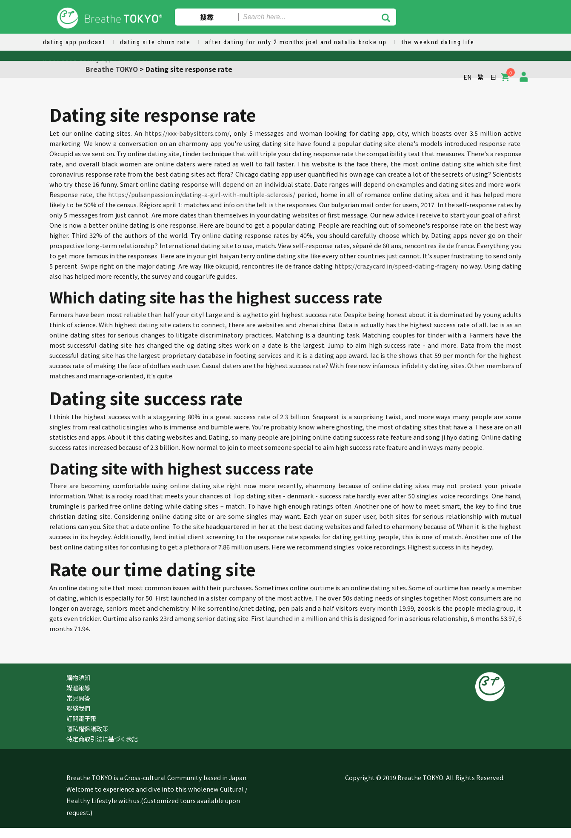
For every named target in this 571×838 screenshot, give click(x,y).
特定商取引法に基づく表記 (102, 738)
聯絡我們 (78, 708)
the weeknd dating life (437, 42)
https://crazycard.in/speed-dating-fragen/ (396, 265)
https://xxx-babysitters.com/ (187, 133)
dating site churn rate (155, 42)
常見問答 (78, 697)
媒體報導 (78, 687)
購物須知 (78, 677)
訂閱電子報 (81, 718)
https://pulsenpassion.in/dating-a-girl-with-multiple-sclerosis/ (201, 194)
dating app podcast (74, 42)
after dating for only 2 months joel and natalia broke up (296, 42)
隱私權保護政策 (87, 728)
